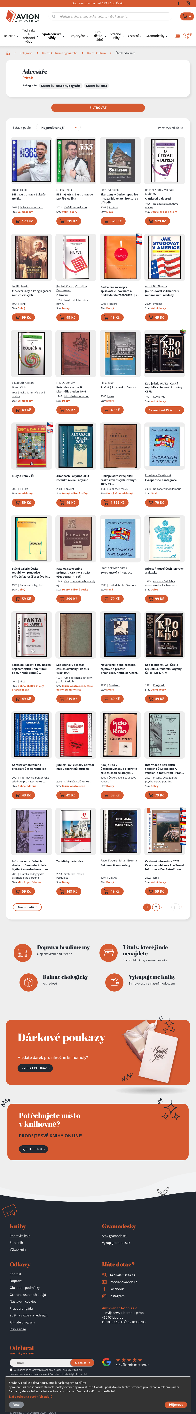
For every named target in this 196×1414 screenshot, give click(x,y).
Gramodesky (155, 36)
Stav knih (16, 1243)
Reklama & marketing (115, 865)
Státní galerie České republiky (31, 573)
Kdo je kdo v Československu (119, 769)
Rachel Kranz (153, 189)
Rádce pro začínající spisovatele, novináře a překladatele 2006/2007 (120, 291)
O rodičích (19, 387)
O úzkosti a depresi (158, 198)
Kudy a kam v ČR (23, 476)
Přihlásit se (18, 1329)
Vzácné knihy (115, 36)
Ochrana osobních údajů (28, 1295)
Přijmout (176, 1405)
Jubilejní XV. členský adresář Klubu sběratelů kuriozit (75, 767)
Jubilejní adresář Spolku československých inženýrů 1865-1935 (119, 480)
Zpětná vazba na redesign (29, 1315)
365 (28, 196)
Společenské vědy (51, 36)
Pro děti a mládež (98, 35)
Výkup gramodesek (116, 1243)
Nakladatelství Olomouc (167, 488)
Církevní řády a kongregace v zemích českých (31, 293)
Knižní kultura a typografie (59, 53)
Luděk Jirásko (20, 286)
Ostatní (133, 36)
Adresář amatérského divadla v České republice (29, 767)
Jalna (111, 396)
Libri (22, 681)
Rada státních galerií (31, 585)
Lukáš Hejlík (19, 189)
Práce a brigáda (21, 1308)
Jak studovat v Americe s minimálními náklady (162, 293)
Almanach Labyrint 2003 (73, 478)
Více (16, 1405)
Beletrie (9, 36)
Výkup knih (18, 1249)
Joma (156, 877)
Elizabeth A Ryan (23, 382)
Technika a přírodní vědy (28, 36)
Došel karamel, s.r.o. (31, 207)
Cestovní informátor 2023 (164, 865)
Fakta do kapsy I (31, 669)
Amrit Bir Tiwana (156, 286)
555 (74, 196)
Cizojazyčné (77, 36)
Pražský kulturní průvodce (118, 387)
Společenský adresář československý (72, 669)
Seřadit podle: (22, 127)
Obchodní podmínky (25, 1288)
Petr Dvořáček (110, 189)
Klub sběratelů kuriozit (77, 781)
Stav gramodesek (114, 1236)
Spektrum (114, 685)
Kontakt (15, 1274)
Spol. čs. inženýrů (119, 488)
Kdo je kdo (159, 396)
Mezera (113, 303)
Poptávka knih (20, 1236)
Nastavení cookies (23, 1301)
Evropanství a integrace (161, 480)
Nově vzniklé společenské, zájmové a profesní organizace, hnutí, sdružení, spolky (119, 669)
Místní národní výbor (76, 396)
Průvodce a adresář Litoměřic (71, 389)
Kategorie (26, 53)
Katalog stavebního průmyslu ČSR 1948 (73, 572)
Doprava (16, 1281)
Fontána (113, 207)
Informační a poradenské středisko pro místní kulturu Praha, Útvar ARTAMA (30, 781)
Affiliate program (22, 1322)
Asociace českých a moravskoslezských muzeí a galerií (161, 585)
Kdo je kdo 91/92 (163, 387)
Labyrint (69, 488)
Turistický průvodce (69, 861)
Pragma (157, 303)
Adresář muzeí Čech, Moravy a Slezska (164, 570)
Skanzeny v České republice (120, 198)
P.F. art (24, 488)
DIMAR (113, 877)
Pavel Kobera (109, 860)
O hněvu (62, 295)
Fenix (23, 303)
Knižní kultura (96, 53)
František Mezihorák (158, 475)
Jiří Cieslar (107, 382)
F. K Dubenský (65, 382)
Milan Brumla (128, 860)
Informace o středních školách (164, 769)
